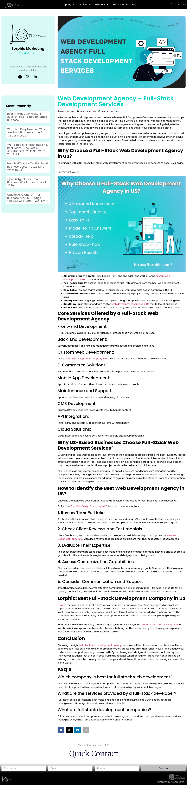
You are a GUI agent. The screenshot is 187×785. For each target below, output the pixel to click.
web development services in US (130, 304)
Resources (120, 4)
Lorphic (62, 605)
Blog (133, 4)
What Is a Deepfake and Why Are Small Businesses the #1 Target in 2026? (26, 132)
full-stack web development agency (100, 645)
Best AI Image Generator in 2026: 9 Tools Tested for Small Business (27, 117)
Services (84, 4)
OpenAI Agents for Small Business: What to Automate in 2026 (27, 182)
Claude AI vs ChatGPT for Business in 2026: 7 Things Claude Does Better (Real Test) (27, 198)
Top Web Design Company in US (88, 506)
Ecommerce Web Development (160, 624)
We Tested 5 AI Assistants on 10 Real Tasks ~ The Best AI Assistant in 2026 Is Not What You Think (27, 149)
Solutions (101, 4)
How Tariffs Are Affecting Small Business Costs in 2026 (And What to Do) (27, 167)
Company (67, 4)
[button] (61, 730)
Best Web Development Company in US (85, 358)
